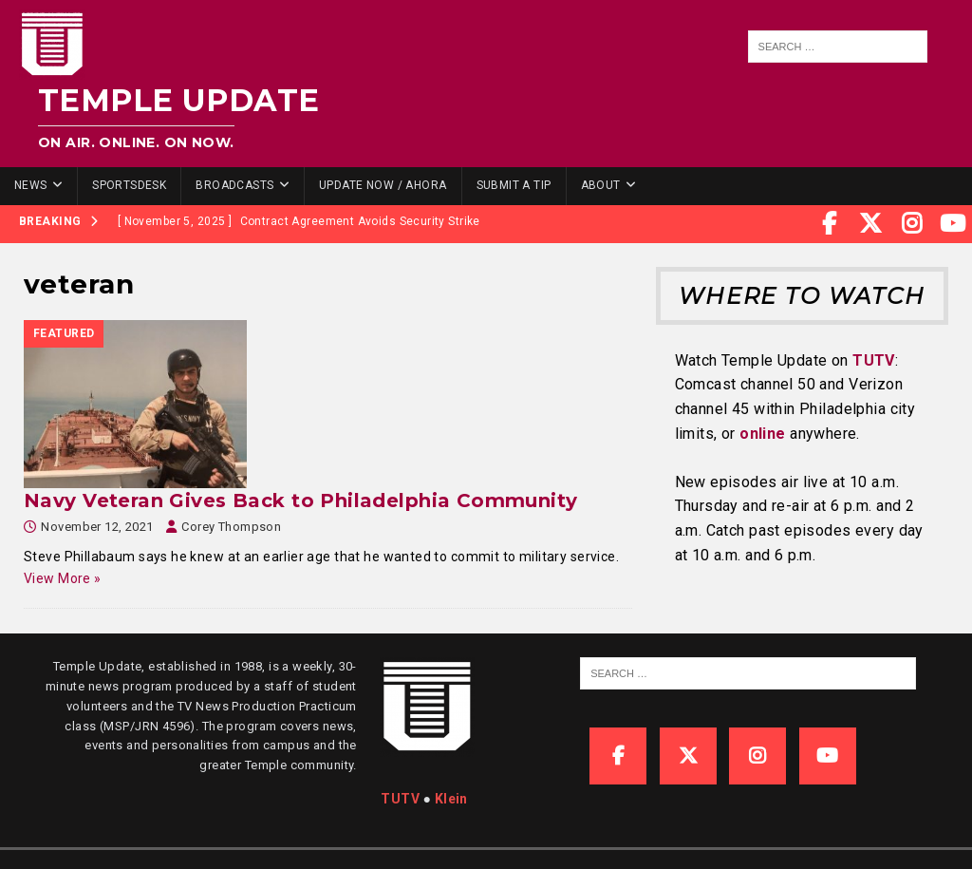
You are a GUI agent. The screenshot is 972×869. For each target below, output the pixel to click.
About (601, 185)
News (30, 185)
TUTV (873, 360)
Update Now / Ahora (383, 185)
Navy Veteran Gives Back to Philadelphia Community (301, 500)
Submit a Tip (514, 185)
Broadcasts (234, 185)
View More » (63, 578)
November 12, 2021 (97, 527)
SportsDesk (129, 185)
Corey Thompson (231, 527)
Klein (451, 798)
